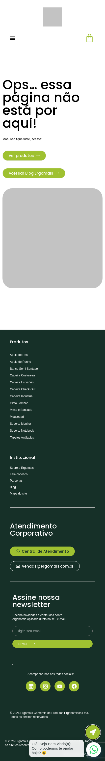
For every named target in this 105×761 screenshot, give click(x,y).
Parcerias (16, 480)
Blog (13, 487)
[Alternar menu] (12, 38)
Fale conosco (18, 474)
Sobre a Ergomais (22, 468)
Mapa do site (18, 493)
